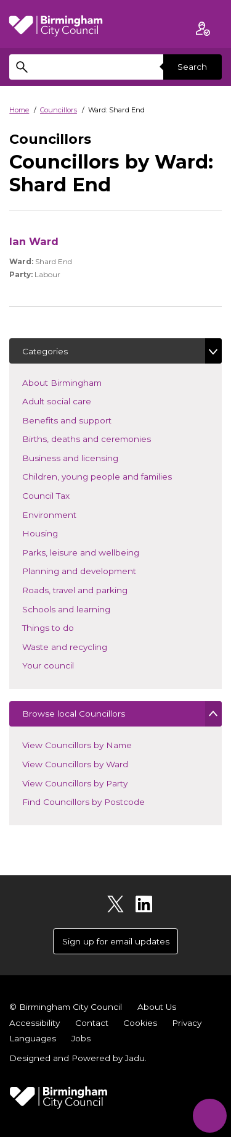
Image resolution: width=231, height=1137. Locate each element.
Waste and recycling (83, 646)
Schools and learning (84, 608)
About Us (156, 1007)
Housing (58, 532)
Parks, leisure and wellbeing (99, 551)
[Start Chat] (210, 1116)
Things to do (66, 627)
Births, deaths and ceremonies (104, 438)
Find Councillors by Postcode (83, 802)
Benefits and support (85, 419)
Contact (91, 1023)
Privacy (186, 1023)
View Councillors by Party (75, 783)
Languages (32, 1038)
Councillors (58, 110)
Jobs (81, 1038)
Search (192, 67)
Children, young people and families (115, 475)
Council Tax (64, 495)
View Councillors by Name (77, 745)
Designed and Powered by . (78, 1058)
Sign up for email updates (115, 941)
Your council (66, 664)
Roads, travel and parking (93, 589)
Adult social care (75, 400)
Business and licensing (88, 457)
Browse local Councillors (73, 713)
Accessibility (34, 1023)
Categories (45, 351)
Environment (67, 514)
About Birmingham (80, 382)
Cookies (140, 1023)
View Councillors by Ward (75, 764)
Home (19, 110)
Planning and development (97, 570)
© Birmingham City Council (65, 1007)
